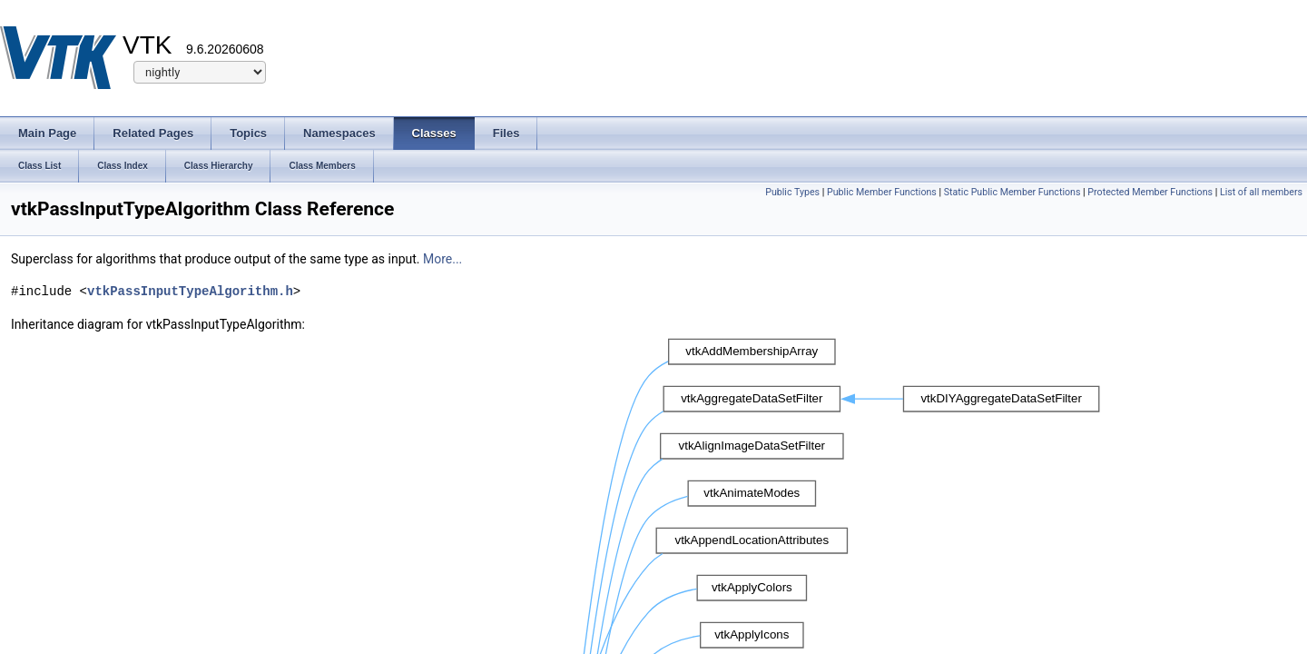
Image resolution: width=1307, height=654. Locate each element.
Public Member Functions (882, 192)
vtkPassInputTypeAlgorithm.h (190, 291)
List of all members (1261, 192)
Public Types (792, 192)
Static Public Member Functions (1012, 192)
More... (442, 259)
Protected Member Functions (1150, 192)
